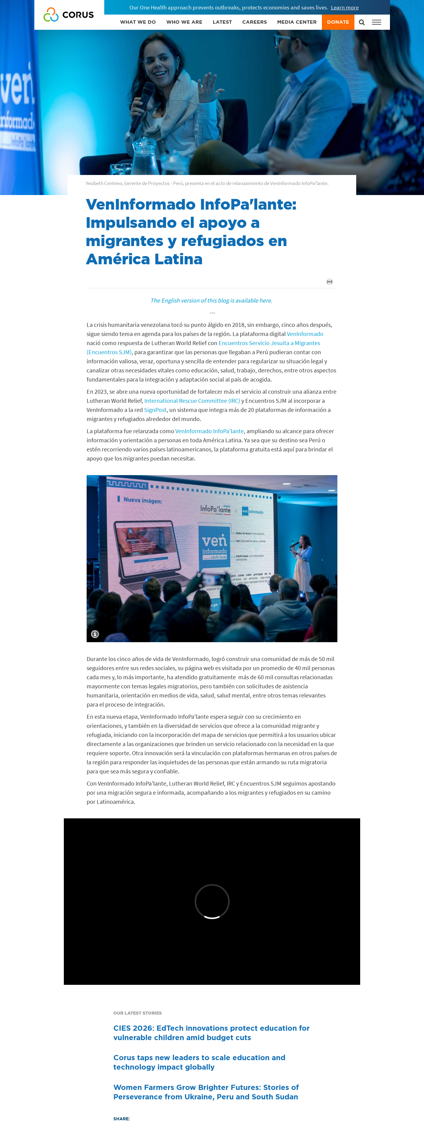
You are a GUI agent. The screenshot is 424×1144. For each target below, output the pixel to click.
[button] (376, 22)
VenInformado (304, 333)
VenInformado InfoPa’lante (209, 431)
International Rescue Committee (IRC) (191, 400)
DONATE (338, 22)
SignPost (155, 409)
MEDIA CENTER (297, 22)
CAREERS (254, 22)
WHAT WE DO (138, 22)
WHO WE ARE (184, 22)
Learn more (345, 7)
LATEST (222, 22)
